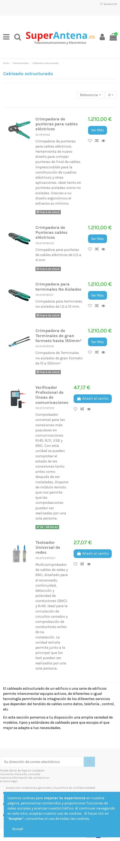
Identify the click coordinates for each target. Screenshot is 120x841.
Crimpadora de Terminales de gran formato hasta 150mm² (58, 335)
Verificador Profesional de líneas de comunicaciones (51, 395)
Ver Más (97, 130)
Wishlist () (108, 4)
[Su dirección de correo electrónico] (42, 762)
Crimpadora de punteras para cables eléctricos (56, 124)
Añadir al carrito (93, 398)
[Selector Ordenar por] (90, 95)
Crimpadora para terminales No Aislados (58, 286)
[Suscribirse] (89, 762)
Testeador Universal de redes (47, 547)
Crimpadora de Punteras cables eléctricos (51, 232)
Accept (17, 829)
